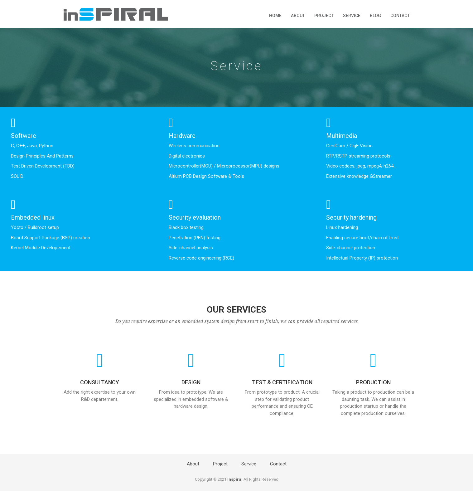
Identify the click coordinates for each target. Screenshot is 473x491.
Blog (375, 15)
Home (275, 15)
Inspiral (235, 479)
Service (351, 15)
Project (324, 15)
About (298, 15)
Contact (400, 15)
